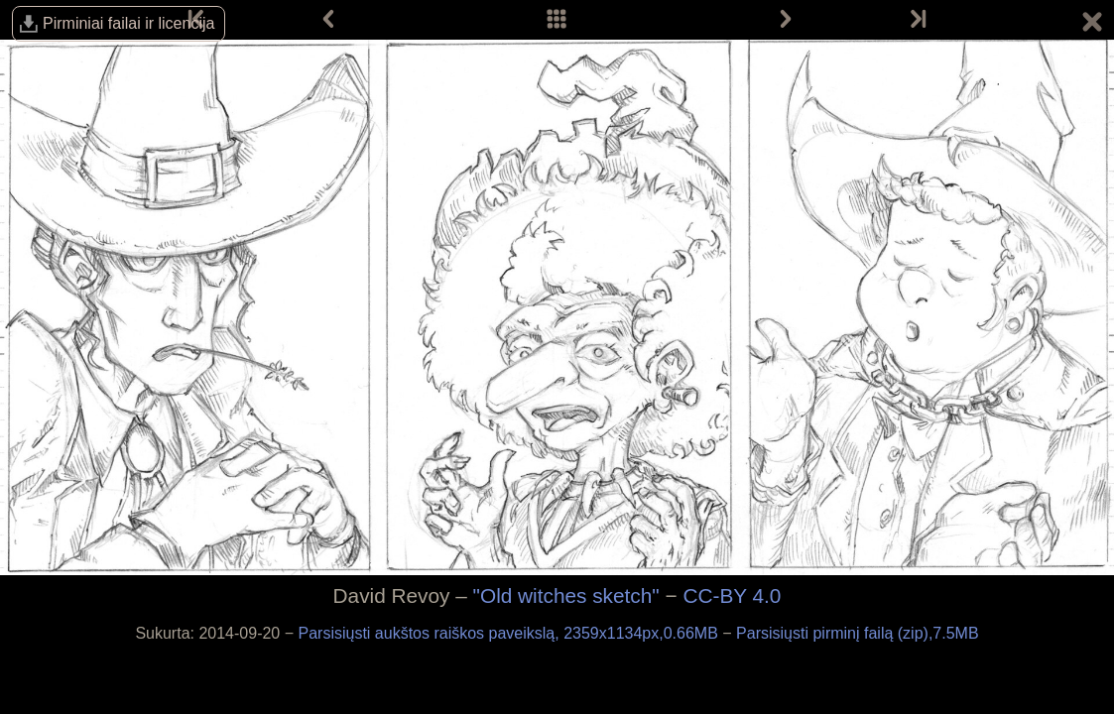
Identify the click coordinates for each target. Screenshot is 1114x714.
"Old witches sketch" (566, 595)
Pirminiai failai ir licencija (128, 23)
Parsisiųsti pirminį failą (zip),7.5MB (857, 633)
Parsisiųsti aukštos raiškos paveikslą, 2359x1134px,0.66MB (511, 633)
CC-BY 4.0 (731, 595)
